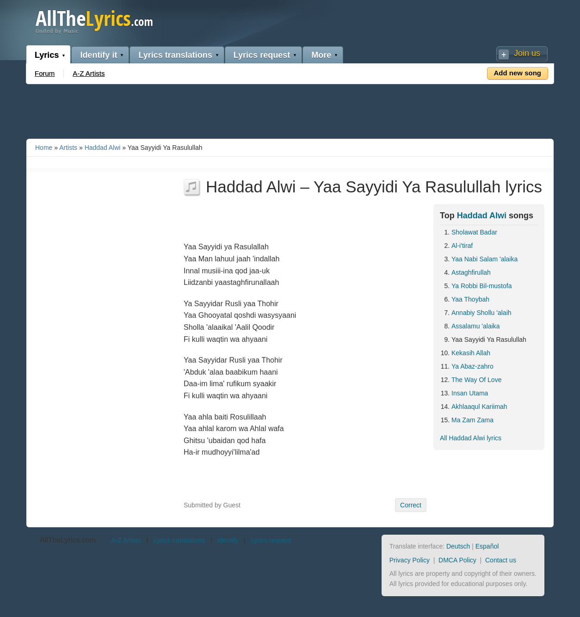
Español (487, 546)
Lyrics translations (175, 55)
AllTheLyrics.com (68, 540)
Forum (45, 73)
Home (43, 147)
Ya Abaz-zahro (472, 366)
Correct (410, 505)
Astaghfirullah (471, 272)
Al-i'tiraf (462, 245)
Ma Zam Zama (472, 420)
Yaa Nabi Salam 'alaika (484, 259)
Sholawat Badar (474, 232)
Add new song (518, 73)
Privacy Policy (409, 560)
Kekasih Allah (470, 353)
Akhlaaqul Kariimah (479, 406)
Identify (227, 540)
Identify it (98, 55)
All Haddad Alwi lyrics (470, 438)
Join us (527, 53)
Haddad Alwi (103, 147)
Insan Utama (469, 393)
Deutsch (458, 546)
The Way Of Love (476, 379)
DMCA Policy (457, 560)
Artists (68, 147)
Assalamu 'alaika (475, 326)
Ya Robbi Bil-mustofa (481, 286)
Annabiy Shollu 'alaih (481, 312)
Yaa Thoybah (470, 299)
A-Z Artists (89, 73)
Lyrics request (262, 55)
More (321, 55)
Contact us (500, 560)
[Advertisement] (290, 109)
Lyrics (47, 55)
